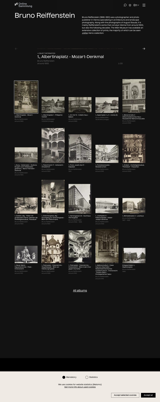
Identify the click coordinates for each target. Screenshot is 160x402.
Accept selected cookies (125, 395)
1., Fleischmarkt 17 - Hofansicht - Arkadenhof (53, 284)
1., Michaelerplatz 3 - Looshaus (133, 334)
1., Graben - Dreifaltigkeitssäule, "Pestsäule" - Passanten (133, 284)
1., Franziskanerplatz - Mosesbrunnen (103, 284)
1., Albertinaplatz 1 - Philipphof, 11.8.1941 (52, 234)
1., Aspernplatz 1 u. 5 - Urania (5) (106, 233)
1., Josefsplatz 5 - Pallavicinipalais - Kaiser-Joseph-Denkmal (104, 335)
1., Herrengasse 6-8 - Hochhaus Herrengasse (80, 334)
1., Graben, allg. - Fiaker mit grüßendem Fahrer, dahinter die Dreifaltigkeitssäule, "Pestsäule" (26, 335)
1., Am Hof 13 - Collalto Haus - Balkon (79, 234)
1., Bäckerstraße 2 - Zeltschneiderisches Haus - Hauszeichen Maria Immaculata (133, 234)
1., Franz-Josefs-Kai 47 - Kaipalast (77, 284)
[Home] (23, 5)
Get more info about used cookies (80, 387)
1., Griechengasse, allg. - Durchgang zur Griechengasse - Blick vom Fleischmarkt (53, 335)
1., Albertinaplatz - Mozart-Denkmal (70, 174)
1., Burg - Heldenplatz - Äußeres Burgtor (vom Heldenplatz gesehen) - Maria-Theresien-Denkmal (26, 285)
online (85, 33)
